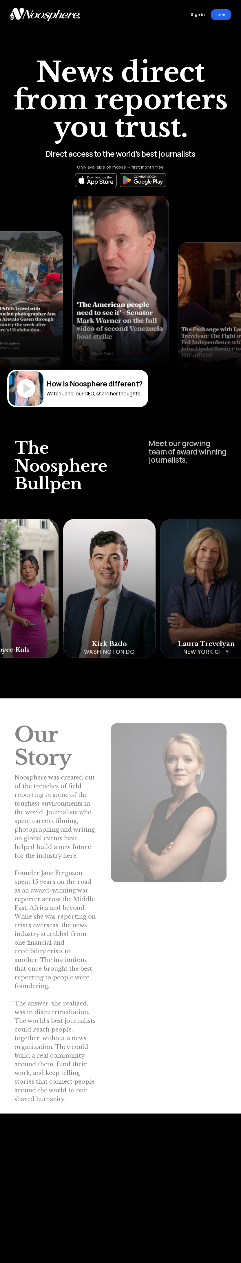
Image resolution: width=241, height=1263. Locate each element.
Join (221, 15)
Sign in (198, 14)
